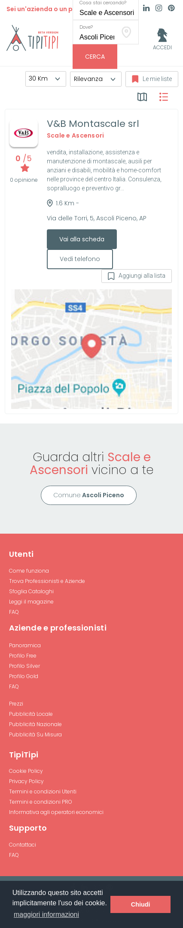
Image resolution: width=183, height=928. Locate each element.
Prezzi (16, 703)
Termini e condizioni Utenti (42, 791)
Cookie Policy (26, 771)
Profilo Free (23, 655)
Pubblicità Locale (31, 714)
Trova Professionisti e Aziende (47, 581)
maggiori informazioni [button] (46, 914)
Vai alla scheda (81, 239)
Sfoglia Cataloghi (31, 591)
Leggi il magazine (31, 601)
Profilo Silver (24, 666)
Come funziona (29, 570)
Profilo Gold (23, 676)
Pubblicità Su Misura (35, 734)
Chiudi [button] (140, 904)
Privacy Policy (26, 781)
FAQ (14, 612)
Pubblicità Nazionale (35, 724)
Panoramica (25, 645)
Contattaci (22, 844)
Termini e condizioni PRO (40, 801)
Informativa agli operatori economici (56, 812)
